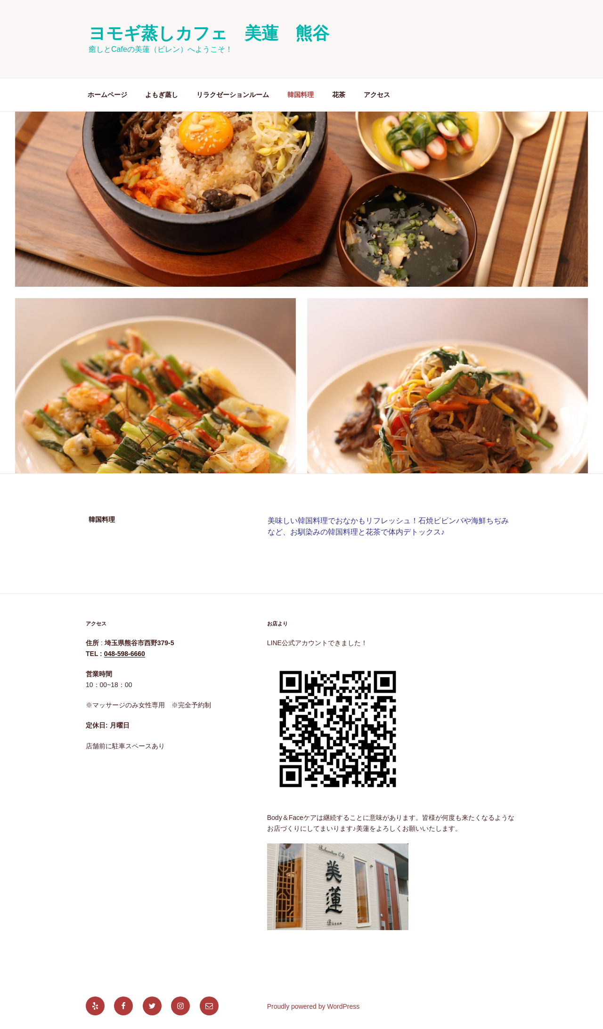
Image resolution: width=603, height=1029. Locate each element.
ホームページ (107, 94)
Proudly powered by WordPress (313, 1006)
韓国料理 (300, 94)
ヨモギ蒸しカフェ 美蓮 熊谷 (209, 33)
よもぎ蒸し (161, 94)
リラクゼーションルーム (232, 94)
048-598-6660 (124, 653)
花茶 (338, 94)
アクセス (377, 94)
